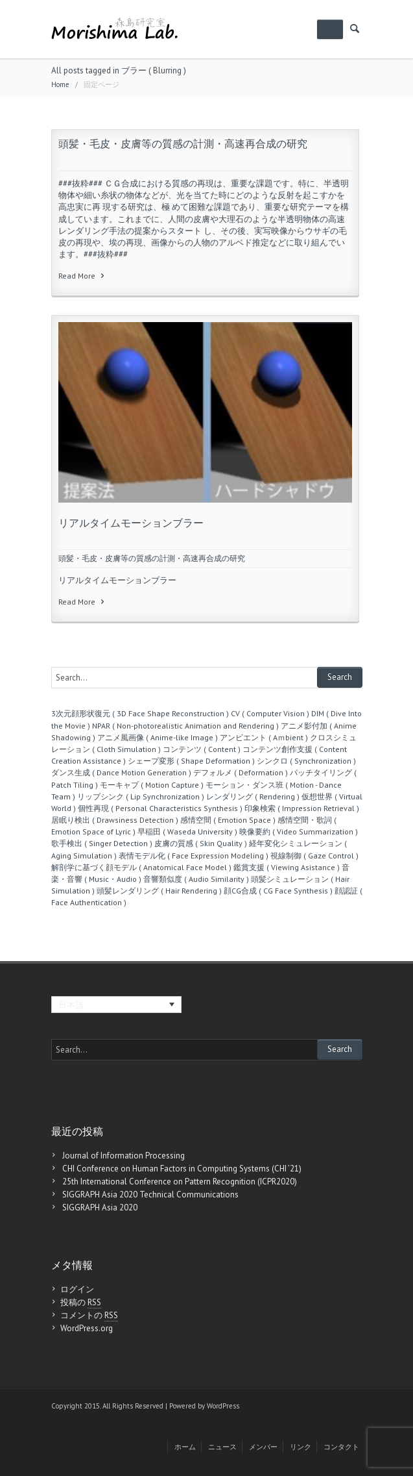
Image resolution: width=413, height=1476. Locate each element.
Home (60, 84)
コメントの (89, 1315)
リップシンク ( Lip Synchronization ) (140, 796)
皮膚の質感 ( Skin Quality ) (200, 843)
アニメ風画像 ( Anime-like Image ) (157, 737)
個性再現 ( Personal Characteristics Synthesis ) (160, 808)
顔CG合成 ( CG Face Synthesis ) (278, 890)
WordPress (223, 1405)
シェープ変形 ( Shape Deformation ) (191, 761)
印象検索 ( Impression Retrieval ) (301, 808)
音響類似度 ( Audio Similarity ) (196, 879)
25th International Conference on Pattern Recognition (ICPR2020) (179, 1181)
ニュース (222, 1446)
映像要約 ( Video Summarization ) (298, 831)
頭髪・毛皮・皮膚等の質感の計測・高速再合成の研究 (182, 143)
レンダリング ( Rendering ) (253, 796)
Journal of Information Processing (123, 1155)
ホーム (185, 1446)
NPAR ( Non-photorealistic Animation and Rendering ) (185, 726)
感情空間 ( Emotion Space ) (228, 820)
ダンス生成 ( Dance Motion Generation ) (121, 772)
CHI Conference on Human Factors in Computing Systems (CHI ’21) (181, 1168)
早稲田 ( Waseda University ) (187, 831)
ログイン (77, 1289)
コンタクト (341, 1446)
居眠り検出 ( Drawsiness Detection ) (114, 820)
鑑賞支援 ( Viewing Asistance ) (286, 867)
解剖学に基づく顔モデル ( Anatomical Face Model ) (141, 867)
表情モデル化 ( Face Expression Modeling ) (193, 855)
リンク (300, 1446)
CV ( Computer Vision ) (270, 713)
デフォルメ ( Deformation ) (240, 772)
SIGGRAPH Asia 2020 (99, 1207)
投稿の (80, 1302)
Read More (82, 276)
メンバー (263, 1446)
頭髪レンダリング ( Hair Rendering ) (159, 890)
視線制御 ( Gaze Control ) (314, 855)
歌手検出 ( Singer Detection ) (101, 843)
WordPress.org (86, 1328)
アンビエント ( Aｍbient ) (264, 737)
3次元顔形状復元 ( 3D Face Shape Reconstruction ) (140, 713)
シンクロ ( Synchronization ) (306, 761)
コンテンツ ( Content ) (202, 749)
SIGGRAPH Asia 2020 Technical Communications (150, 1194)
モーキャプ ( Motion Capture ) (152, 785)
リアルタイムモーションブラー (131, 522)
